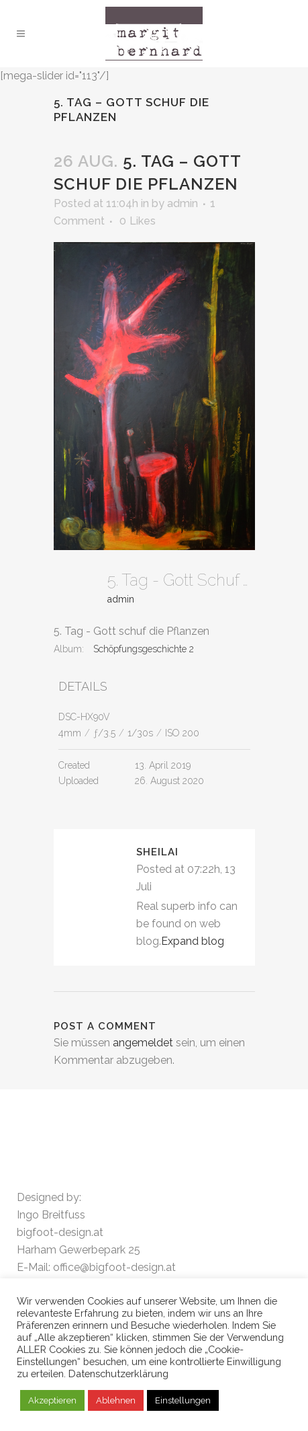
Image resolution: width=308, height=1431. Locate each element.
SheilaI (157, 852)
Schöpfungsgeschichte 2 (143, 649)
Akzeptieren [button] (52, 1400)
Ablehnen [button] (116, 1400)
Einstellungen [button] (183, 1400)
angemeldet (143, 1042)
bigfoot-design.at (60, 1232)
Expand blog (192, 941)
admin (182, 203)
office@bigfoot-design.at (114, 1267)
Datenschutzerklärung (118, 1373)
